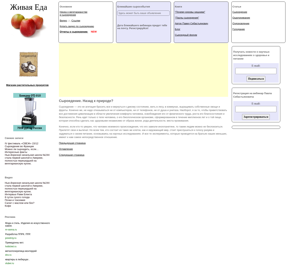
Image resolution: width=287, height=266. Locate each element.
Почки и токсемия (15, 200)
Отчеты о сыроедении (74, 31)
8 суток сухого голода (17, 197)
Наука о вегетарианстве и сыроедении (73, 13)
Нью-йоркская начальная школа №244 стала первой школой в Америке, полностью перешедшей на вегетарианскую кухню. (27, 159)
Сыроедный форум (186, 34)
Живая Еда (28, 7)
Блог (177, 29)
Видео (63, 20)
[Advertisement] (143, 70)
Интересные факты (16, 152)
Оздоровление (241, 23)
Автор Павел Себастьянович (191, 23)
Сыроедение (240, 12)
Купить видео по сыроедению (77, 26)
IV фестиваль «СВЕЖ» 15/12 (21, 143)
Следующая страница (71, 154)
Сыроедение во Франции (19, 146)
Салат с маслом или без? (19, 203)
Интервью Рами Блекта (18, 194)
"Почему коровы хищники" (190, 12)
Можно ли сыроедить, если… (22, 149)
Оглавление (66, 149)
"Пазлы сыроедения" (187, 17)
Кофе (8, 205)
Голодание (239, 29)
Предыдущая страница (72, 143)
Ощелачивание (241, 17)
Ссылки (75, 20)
